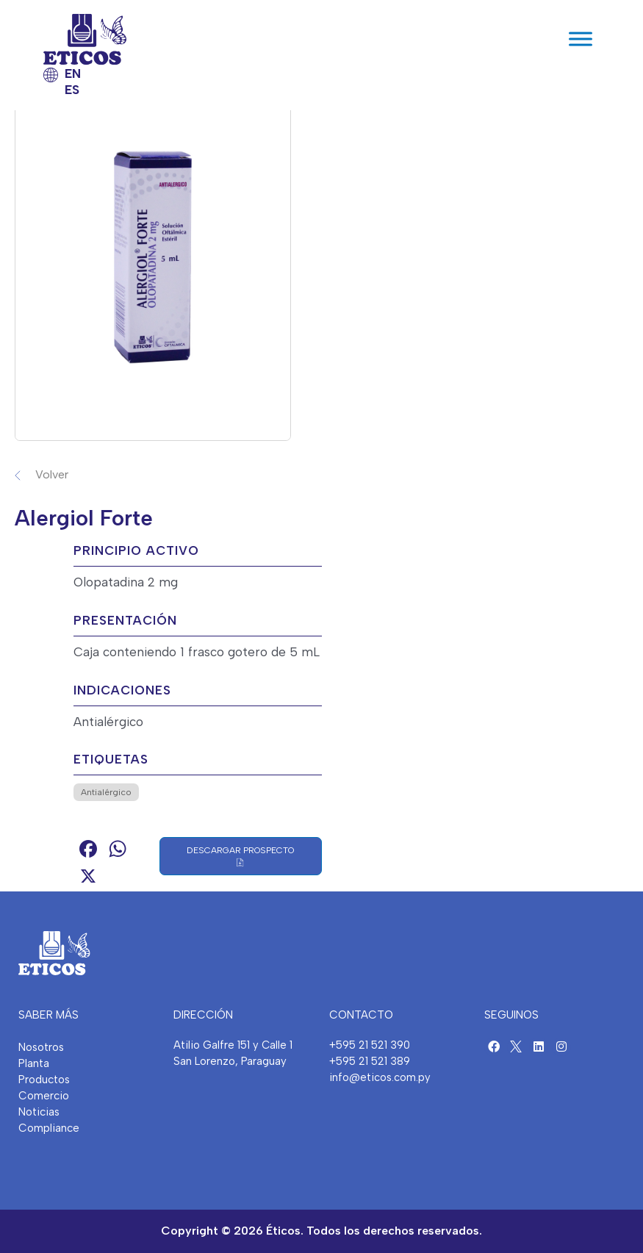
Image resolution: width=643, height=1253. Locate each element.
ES (72, 89)
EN (73, 73)
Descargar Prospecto (240, 856)
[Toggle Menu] (580, 39)
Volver (51, 474)
